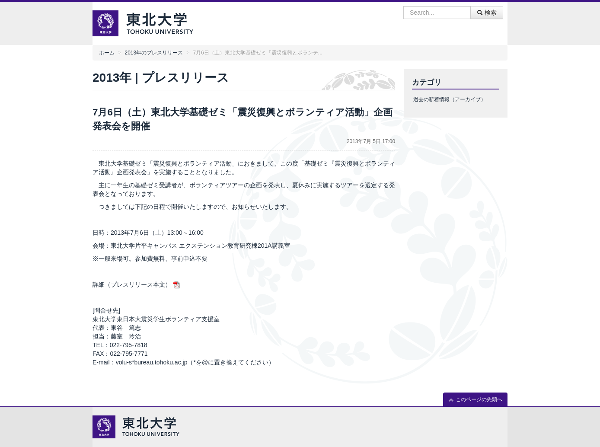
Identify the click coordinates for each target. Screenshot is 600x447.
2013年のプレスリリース (154, 53)
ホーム (107, 53)
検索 (487, 12)
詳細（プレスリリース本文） (132, 284)
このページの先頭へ (475, 399)
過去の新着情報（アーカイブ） (449, 99)
